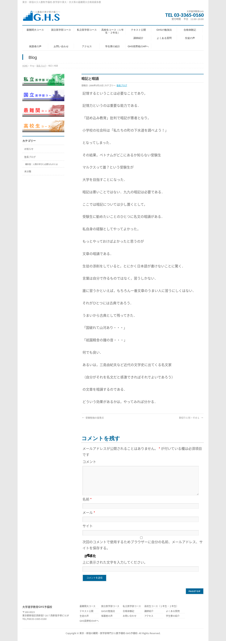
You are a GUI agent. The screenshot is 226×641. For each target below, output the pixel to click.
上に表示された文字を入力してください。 (114, 562)
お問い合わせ (129, 616)
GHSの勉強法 (108, 611)
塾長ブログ (41, 65)
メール (88, 512)
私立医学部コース (132, 606)
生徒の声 (84, 616)
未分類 (27, 171)
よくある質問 (173, 611)
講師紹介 (148, 611)
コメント (89, 461)
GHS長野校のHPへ (89, 621)
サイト (87, 525)
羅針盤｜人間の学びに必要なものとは (41, 164)
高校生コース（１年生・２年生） (161, 606)
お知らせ (28, 149)
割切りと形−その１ (191, 417)
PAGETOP (195, 591)
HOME (25, 65)
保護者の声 (107, 616)
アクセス (148, 616)
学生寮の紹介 (173, 616)
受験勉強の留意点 (93, 417)
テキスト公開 (86, 611)
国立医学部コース (110, 606)
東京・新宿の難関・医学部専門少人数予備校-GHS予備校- (108, 633)
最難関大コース (87, 606)
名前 (87, 499)
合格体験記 (128, 611)
